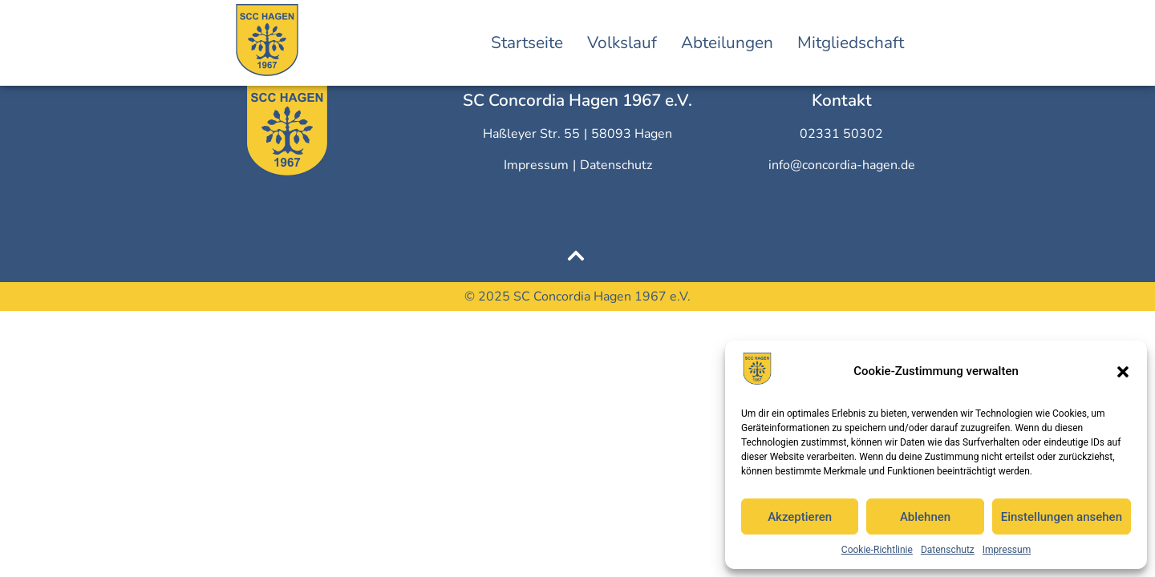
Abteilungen (727, 42)
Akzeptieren (800, 517)
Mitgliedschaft (850, 42)
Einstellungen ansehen (1061, 517)
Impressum (1007, 549)
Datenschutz (948, 549)
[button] (1123, 372)
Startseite (527, 42)
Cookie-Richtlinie (877, 549)
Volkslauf (622, 42)
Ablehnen (925, 517)
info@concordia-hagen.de (841, 165)
